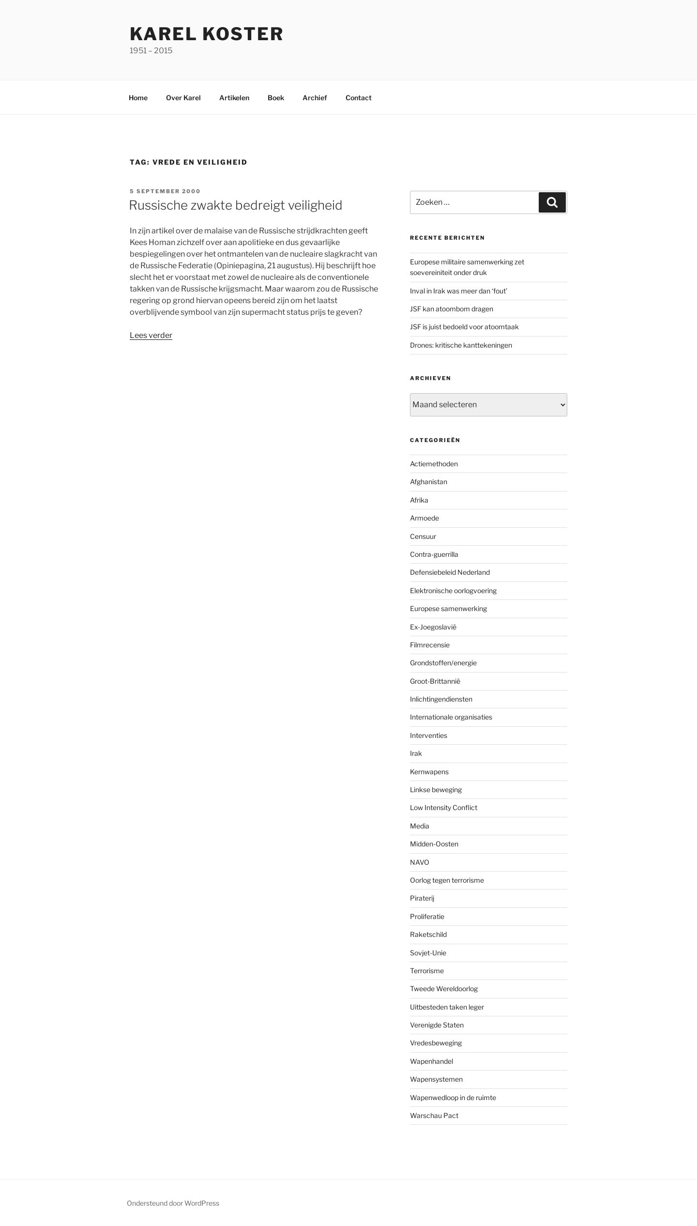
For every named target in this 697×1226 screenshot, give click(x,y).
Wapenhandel (431, 1061)
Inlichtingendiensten (441, 699)
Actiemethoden (434, 464)
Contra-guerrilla (434, 554)
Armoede (424, 518)
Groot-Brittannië (435, 681)
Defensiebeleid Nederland (450, 572)
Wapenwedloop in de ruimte (453, 1097)
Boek (276, 97)
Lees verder (151, 335)
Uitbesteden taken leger (447, 1007)
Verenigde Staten (437, 1025)
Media (419, 826)
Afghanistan (428, 481)
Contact (359, 97)
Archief (315, 97)
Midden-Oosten (434, 844)
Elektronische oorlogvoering (453, 590)
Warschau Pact (434, 1115)
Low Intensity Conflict (443, 807)
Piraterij (422, 898)
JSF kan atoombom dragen (451, 309)
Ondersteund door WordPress (173, 1203)
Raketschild (428, 934)
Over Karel (183, 97)
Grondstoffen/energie (443, 663)
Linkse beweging (436, 789)
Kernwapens (429, 771)
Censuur (423, 536)
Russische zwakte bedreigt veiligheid (236, 205)
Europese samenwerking (448, 608)
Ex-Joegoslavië (433, 627)
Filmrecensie (430, 645)
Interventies (428, 735)
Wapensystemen (436, 1079)
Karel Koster (207, 34)
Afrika (419, 500)
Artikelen (234, 97)
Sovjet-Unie (428, 953)
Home (138, 97)
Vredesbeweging (436, 1043)
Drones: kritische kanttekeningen (461, 345)
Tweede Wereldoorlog (444, 988)
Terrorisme (427, 970)
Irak (416, 753)
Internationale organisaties (451, 717)
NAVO (419, 862)
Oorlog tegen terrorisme (447, 880)
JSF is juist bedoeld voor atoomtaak (464, 326)
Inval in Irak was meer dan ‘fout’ (458, 291)
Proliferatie (427, 916)
